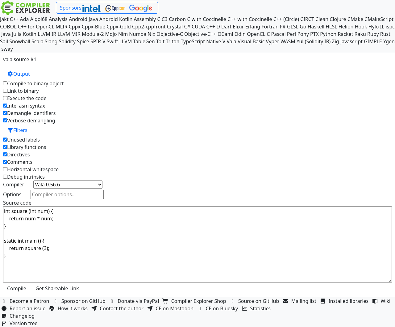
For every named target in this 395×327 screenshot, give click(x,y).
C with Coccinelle (206, 19)
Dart (226, 26)
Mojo (111, 34)
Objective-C (169, 34)
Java (5, 34)
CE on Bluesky (218, 308)
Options (12, 194)
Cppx (75, 26)
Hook (361, 26)
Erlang (252, 26)
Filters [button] (17, 130)
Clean (321, 19)
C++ (14, 19)
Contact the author (118, 308)
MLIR (61, 26)
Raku (360, 34)
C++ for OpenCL (36, 26)
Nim (123, 34)
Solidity (67, 41)
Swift (112, 41)
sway (7, 48)
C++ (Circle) (286, 19)
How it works (69, 308)
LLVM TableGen (137, 41)
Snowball (19, 41)
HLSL (331, 26)
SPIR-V (98, 41)
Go (303, 26)
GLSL (292, 26)
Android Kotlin (116, 19)
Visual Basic (251, 41)
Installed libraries (345, 301)
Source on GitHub (255, 301)
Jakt (4, 19)
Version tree (20, 323)
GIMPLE (373, 41)
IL (382, 26)
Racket (345, 34)
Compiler (13, 184)
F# (283, 26)
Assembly (145, 19)
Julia (17, 34)
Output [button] (18, 73)
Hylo (373, 26)
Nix (151, 34)
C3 (165, 19)
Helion (346, 26)
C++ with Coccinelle (249, 19)
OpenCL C (258, 34)
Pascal (278, 34)
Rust (385, 34)
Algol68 (39, 19)
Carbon (177, 19)
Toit (160, 41)
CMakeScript (378, 19)
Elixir (238, 26)
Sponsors (70, 7)
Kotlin (29, 34)
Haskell (316, 26)
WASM (288, 41)
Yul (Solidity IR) (314, 41)
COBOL (8, 26)
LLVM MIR (69, 34)
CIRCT (307, 19)
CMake (355, 19)
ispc (390, 26)
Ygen (389, 41)
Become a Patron (26, 301)
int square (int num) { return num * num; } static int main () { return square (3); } (197, 244)
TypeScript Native (201, 41)
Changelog (18, 315)
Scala (37, 41)
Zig (335, 41)
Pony (303, 34)
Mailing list (300, 301)
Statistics (257, 308)
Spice (83, 41)
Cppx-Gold (118, 26)
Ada (24, 19)
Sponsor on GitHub (80, 301)
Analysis (58, 19)
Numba (137, 34)
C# (187, 26)
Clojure (338, 19)
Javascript (351, 41)
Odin (240, 34)
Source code (17, 202)
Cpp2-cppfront (149, 26)
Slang (51, 41)
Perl (291, 34)
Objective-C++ (200, 34)
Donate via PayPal (135, 301)
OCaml (225, 34)
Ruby (373, 34)
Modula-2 (93, 34)
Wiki (382, 301)
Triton (172, 41)
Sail (4, 41)
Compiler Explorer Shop (195, 301)
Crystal (175, 26)
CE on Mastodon (171, 308)
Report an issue (24, 308)
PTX (314, 34)
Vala (231, 41)
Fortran (270, 26)
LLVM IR (47, 34)
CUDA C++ (203, 26)
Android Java (83, 19)
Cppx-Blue (94, 26)
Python (328, 34)
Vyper (272, 41)
